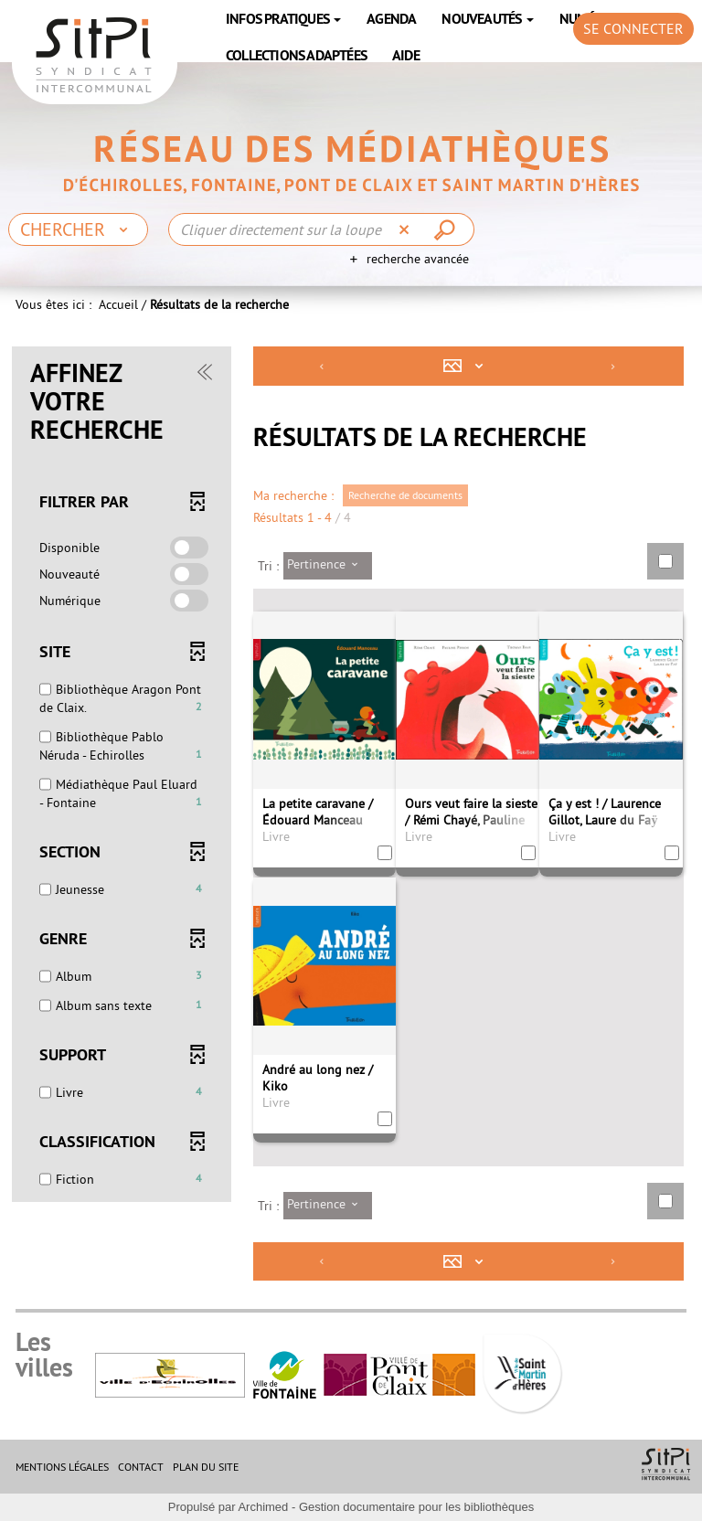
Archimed (263, 1507)
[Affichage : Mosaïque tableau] (467, 366)
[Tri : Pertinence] (327, 566)
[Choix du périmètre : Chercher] (78, 229)
